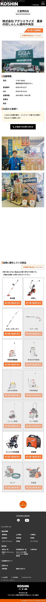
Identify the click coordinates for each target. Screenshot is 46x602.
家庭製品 (18, 538)
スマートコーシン (7, 541)
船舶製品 (4, 538)
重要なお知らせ (20, 569)
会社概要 (5, 577)
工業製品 (32, 534)
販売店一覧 (5, 549)
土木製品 (18, 534)
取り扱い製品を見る (12, 303)
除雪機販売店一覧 (21, 549)
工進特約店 (33, 549)
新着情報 (4, 569)
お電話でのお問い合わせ (23, 127)
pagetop (23, 504)
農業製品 (4, 534)
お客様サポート (7, 561)
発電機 (18, 541)
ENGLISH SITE (27, 577)
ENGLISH (36, 5)
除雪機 (32, 538)
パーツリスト (34, 541)
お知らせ (5, 565)
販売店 (4, 546)
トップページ (6, 527)
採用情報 (15, 577)
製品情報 (5, 531)
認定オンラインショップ (8, 553)
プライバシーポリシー (8, 580)
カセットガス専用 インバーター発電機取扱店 (22, 554)
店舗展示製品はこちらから (32, 35)
